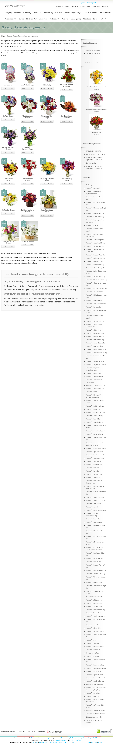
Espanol (82, 3)
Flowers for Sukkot (92, 507)
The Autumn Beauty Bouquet (66, 179)
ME (89, 742)
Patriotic (65, 19)
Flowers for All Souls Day (94, 603)
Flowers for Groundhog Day (95, 240)
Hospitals (75, 6)
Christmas (87, 19)
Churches (105, 6)
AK (37, 742)
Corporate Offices (93, 738)
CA (46, 742)
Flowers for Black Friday (93, 628)
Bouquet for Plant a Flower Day (96, 385)
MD (92, 742)
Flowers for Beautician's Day (95, 665)
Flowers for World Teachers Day (96, 500)
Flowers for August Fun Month (95, 361)
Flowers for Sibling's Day (94, 461)
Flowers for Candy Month (94, 671)
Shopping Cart (91, 3)
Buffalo (78, 740)
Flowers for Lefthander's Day (95, 340)
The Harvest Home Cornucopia (66, 117)
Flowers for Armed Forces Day (95, 574)
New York (57, 740)
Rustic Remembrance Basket (47, 211)
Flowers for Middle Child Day (95, 336)
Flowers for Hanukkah (93, 693)
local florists (25, 738)
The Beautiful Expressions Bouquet (27, 148)
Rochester (64, 740)
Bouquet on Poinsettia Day (94, 684)
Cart (5, 88)
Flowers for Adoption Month (95, 631)
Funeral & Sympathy (72, 13)
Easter (21, 19)
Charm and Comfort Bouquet (8, 242)
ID (68, 742)
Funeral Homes (85, 6)
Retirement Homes (37, 738)
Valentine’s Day (10, 19)
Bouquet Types (12, 36)
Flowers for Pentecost (93, 650)
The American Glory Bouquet (47, 117)
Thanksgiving (76, 19)
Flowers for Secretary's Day (94, 474)
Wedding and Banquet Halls (78, 738)
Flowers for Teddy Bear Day (94, 416)
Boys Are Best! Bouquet (27, 85)
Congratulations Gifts (93, 53)
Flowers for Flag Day (92, 656)
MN (102, 742)
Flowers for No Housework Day (96, 455)
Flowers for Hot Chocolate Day (95, 714)
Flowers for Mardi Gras (93, 373)
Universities (96, 6)
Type (103, 19)
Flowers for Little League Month (96, 448)
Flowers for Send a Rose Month (96, 668)
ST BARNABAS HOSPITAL (93, 151)
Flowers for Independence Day (95, 276)
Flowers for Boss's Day (93, 519)
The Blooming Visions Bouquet (8, 148)
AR (43, 742)
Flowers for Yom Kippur (93, 504)
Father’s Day (54, 19)
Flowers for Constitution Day (95, 422)
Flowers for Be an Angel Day (94, 346)
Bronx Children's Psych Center (95, 154)
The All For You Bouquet (8, 179)
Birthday (17, 13)
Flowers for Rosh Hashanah (94, 434)
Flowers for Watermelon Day (95, 321)
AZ (40, 742)
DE (56, 742)
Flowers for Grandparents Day (95, 412)
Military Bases (65, 738)
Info (12, 88)
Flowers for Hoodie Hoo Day (95, 264)
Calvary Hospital (91, 163)
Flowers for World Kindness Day (96, 616)
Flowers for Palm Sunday (94, 464)
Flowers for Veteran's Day (94, 613)
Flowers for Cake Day (92, 625)
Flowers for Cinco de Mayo (94, 558)
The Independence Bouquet (27, 117)
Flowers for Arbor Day (93, 477)
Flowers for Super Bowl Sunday (96, 243)
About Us (21, 731)
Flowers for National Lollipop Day (96, 288)
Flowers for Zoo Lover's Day (95, 458)
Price (95, 19)
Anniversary (48, 13)
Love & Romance (90, 13)
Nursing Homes (48, 738)
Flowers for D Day (91, 640)
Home (3, 36)
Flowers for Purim (91, 392)
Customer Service (8, 731)
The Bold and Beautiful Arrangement (66, 85)
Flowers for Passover (92, 468)
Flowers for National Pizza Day (95, 255)
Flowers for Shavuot (92, 643)
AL (34, 742)
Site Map (41, 731)
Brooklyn (72, 740)
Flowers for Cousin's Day (94, 300)
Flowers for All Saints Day (94, 600)
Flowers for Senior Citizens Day (96, 343)
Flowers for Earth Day (93, 471)
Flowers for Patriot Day (93, 419)
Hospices (57, 738)
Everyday (8, 13)
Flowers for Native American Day (96, 510)
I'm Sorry (89, 185)
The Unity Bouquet (8, 116)
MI (99, 742)
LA (85, 742)
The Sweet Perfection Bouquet (27, 179)
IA (76, 742)
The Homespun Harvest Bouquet (27, 211)
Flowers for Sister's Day (93, 330)
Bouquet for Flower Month (94, 597)
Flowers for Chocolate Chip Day (96, 570)
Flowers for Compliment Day (95, 213)
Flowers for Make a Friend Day (95, 258)
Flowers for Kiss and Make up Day (96, 349)
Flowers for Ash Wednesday (94, 376)
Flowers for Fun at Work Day (95, 217)
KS (79, 742)
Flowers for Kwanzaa (92, 696)
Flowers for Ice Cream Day (94, 292)
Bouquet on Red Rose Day (94, 653)
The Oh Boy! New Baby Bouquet (47, 179)
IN (74, 742)
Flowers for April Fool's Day (94, 452)
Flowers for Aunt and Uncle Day (96, 304)
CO (50, 742)
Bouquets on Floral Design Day (95, 268)
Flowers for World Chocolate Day (96, 280)
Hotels (67, 6)
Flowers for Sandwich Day (94, 606)
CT (53, 742)
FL (59, 742)
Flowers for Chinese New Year (95, 246)
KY (82, 742)
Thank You (37, 13)
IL (71, 742)
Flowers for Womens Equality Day (96, 352)
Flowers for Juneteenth (93, 188)
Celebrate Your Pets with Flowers (96, 717)
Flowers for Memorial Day (94, 582)
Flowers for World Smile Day (95, 497)
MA (96, 742)
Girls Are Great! (8, 85)
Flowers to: (59, 6)
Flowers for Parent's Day (93, 307)
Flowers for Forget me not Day (95, 610)
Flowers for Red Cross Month (95, 406)
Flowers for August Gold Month (96, 364)
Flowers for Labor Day (93, 409)
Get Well (58, 13)
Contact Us (31, 731)
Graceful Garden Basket (27, 241)
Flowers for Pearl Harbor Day (95, 681)
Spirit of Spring (47, 85)
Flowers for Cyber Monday (94, 675)
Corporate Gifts (105, 13)
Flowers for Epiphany (92, 225)
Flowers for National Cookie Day (96, 678)
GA (62, 742)
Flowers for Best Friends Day (95, 646)
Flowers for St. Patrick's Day (95, 388)
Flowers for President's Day (94, 261)
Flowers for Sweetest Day (94, 522)
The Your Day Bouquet (8, 210)
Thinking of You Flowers (93, 50)
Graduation (43, 19)
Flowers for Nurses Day (93, 562)
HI (65, 742)
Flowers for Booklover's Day (95, 333)
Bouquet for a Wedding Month (95, 710)
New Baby (27, 13)
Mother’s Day (31, 19)
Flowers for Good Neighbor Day (96, 431)
